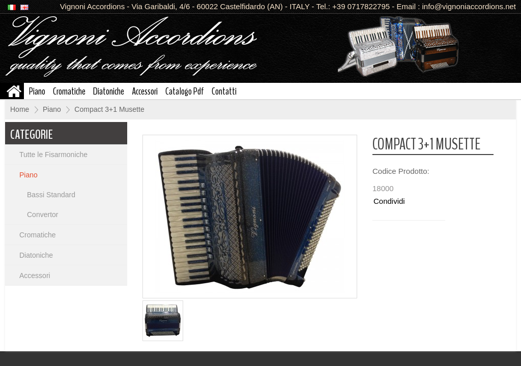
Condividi (389, 201)
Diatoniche (108, 90)
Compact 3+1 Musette (109, 109)
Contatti (224, 90)
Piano (37, 90)
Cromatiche (69, 90)
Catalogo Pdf (184, 90)
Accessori (145, 90)
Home (19, 109)
